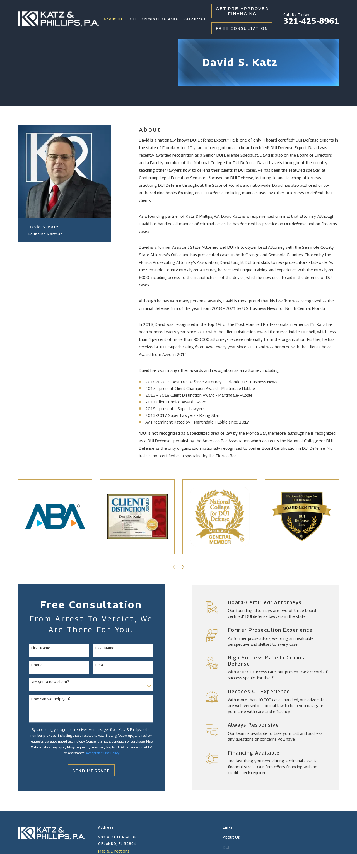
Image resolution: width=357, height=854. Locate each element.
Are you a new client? (43, 682)
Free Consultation (242, 28)
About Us (231, 836)
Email (93, 665)
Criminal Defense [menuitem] (160, 19)
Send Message (84, 770)
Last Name (97, 648)
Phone (29, 665)
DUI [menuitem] (132, 19)
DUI (226, 847)
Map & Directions (113, 850)
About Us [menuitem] (113, 19)
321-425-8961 (311, 20)
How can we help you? (43, 699)
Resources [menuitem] (195, 19)
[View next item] (183, 567)
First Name (33, 648)
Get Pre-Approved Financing (242, 11)
